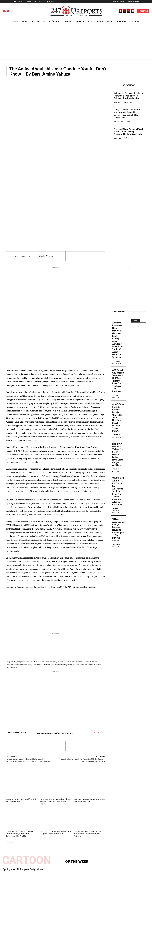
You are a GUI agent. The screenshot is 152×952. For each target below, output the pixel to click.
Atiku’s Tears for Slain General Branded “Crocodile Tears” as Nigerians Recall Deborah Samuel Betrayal (118, 417)
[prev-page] (7, 841)
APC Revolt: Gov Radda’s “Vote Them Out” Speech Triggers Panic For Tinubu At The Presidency (118, 381)
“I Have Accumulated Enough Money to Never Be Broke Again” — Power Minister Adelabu (118, 530)
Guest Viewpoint (132, 74)
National (117, 138)
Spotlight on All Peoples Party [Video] (23, 869)
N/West (116, 395)
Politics (117, 102)
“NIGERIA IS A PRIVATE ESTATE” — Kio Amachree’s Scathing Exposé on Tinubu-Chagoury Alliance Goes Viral (118, 491)
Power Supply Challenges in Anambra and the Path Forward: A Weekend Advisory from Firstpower (89, 833)
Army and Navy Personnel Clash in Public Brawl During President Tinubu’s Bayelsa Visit (128, 132)
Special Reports (116, 509)
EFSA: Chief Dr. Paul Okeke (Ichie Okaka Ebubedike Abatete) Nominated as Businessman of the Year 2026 (19, 833)
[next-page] (11, 841)
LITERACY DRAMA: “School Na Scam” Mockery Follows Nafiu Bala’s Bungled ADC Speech (118, 454)
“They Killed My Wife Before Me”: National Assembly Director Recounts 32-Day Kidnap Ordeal (127, 113)
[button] (8, 11)
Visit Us (135, 321)
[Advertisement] (76, 41)
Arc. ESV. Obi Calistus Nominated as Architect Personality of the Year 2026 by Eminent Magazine (55, 801)
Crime (116, 121)
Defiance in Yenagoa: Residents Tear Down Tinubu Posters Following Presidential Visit (128, 96)
